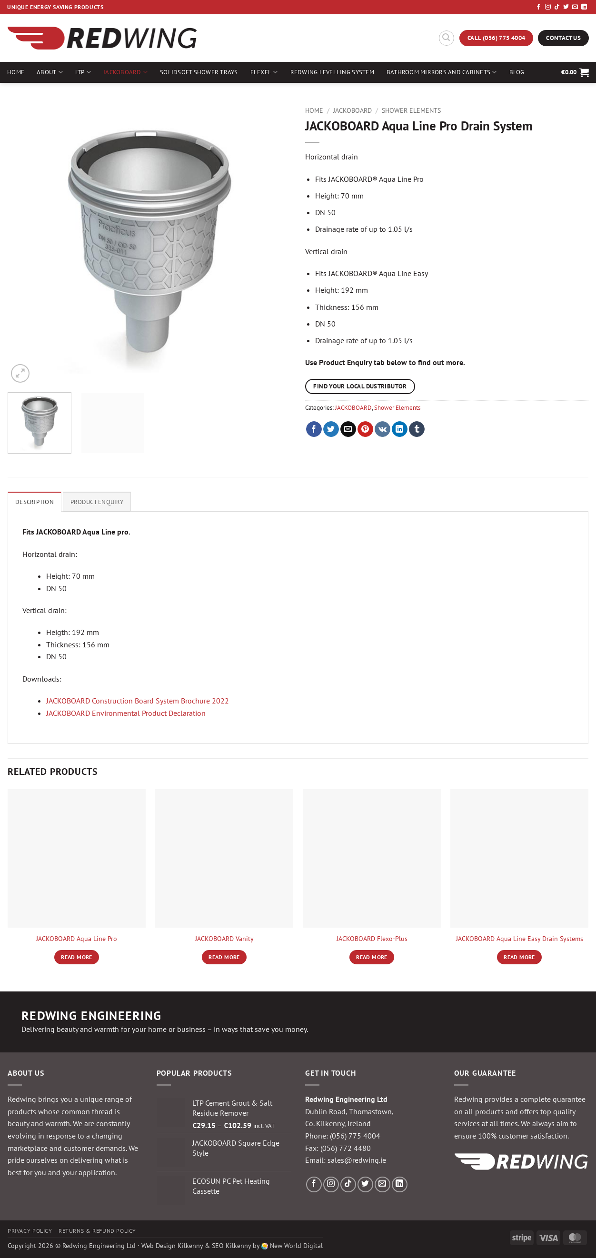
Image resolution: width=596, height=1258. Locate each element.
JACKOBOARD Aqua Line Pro (76, 938)
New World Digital (296, 1245)
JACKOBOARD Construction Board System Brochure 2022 (137, 700)
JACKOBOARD (125, 72)
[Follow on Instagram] (548, 7)
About (50, 72)
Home (15, 72)
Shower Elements (411, 110)
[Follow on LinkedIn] (584, 7)
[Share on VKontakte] (382, 429)
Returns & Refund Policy (97, 1230)
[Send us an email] (575, 7)
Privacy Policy (30, 1230)
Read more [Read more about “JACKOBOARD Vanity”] (224, 957)
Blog (517, 72)
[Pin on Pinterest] (365, 429)
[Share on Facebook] (314, 429)
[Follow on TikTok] (557, 7)
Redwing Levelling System (332, 72)
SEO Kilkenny (231, 1245)
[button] (446, 38)
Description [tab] (34, 502)
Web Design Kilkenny (172, 1245)
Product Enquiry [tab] (96, 502)
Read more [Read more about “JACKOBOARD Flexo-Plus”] (371, 957)
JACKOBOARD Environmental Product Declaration (126, 713)
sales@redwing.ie (357, 1160)
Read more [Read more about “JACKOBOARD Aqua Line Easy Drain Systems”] (519, 957)
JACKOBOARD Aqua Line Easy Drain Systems (519, 938)
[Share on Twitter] (331, 429)
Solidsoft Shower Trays (199, 72)
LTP (83, 72)
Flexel (264, 72)
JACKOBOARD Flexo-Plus (372, 938)
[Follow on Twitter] (566, 7)
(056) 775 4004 (355, 1135)
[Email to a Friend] (348, 429)
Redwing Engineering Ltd (99, 1245)
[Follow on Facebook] (538, 7)
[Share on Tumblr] (417, 429)
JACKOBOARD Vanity (224, 938)
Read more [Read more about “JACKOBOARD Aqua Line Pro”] (76, 957)
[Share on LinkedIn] (399, 429)
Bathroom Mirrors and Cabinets (442, 72)
